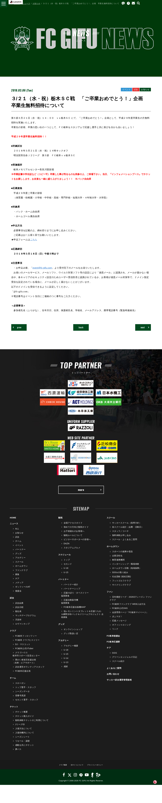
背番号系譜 (20, 699)
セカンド (68, 567)
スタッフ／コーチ (120, 535)
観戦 (60, 521)
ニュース (26, 3)
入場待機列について (24, 736)
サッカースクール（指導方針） (126, 526)
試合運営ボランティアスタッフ (29, 670)
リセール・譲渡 (22, 744)
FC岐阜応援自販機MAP (75, 611)
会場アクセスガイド (73, 526)
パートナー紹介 (71, 588)
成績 (66, 670)
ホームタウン (21, 569)
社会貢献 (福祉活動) (121, 580)
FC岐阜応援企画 (23, 675)
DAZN (67, 547)
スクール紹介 (118, 665)
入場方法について (23, 732)
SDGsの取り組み (120, 576)
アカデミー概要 (71, 649)
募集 (17, 578)
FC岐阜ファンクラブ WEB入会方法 (128, 608)
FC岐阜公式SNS (120, 612)
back (81, 328)
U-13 (66, 666)
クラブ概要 (60, 768)
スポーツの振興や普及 (122, 555)
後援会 (18, 594)
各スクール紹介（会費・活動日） (127, 531)
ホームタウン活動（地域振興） (126, 572)
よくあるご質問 (114, 672)
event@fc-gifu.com (42, 267)
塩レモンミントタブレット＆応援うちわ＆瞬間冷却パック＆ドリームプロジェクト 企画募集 (82, 618)
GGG (114, 656)
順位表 (18, 615)
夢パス (18, 753)
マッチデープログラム (25, 619)
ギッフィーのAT (22, 590)
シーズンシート (22, 740)
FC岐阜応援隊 (113, 645)
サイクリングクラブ (121, 588)
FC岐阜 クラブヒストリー (27, 644)
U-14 (66, 662)
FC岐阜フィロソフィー (26, 639)
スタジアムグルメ (72, 551)
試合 (17, 541)
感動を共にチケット (24, 749)
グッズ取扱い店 (71, 637)
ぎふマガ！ (117, 620)
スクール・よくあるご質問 (124, 543)
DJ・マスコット (22, 648)
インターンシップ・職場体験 (125, 567)
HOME (17, 3)
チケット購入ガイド (24, 720)
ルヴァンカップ (22, 627)
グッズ (18, 557)
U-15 (66, 576)
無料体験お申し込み (121, 539)
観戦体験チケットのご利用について (32, 724)
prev (19, 328)
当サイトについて (76, 768)
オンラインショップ (73, 633)
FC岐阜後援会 (113, 639)
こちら (33, 239)
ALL (17, 532)
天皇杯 (18, 623)
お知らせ (36, 3)
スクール (19, 565)
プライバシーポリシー (97, 768)
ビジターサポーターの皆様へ (77, 543)
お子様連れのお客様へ (74, 535)
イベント (19, 549)
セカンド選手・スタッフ (26, 703)
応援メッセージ (119, 624)
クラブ (13, 634)
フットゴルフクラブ (121, 584)
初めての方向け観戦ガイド (76, 531)
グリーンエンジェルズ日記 (124, 660)
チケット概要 (21, 715)
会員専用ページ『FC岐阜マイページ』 (130, 616)
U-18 (66, 572)
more (90, 492)
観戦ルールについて (73, 539)
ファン (110, 595)
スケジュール (64, 558)
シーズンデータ (22, 695)
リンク (115, 632)
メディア (19, 586)
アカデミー (20, 561)
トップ (67, 563)
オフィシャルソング (121, 628)
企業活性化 (117, 559)
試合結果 (19, 607)
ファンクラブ (21, 574)
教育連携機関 (118, 563)
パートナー (20, 553)
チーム (18, 545)
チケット (14, 710)
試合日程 (19, 611)
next (142, 328)
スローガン (20, 687)
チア (17, 582)
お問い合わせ (113, 678)
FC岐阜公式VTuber (24, 652)
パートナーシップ (72, 592)
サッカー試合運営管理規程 (119, 683)
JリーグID (20, 728)
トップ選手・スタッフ (25, 691)
